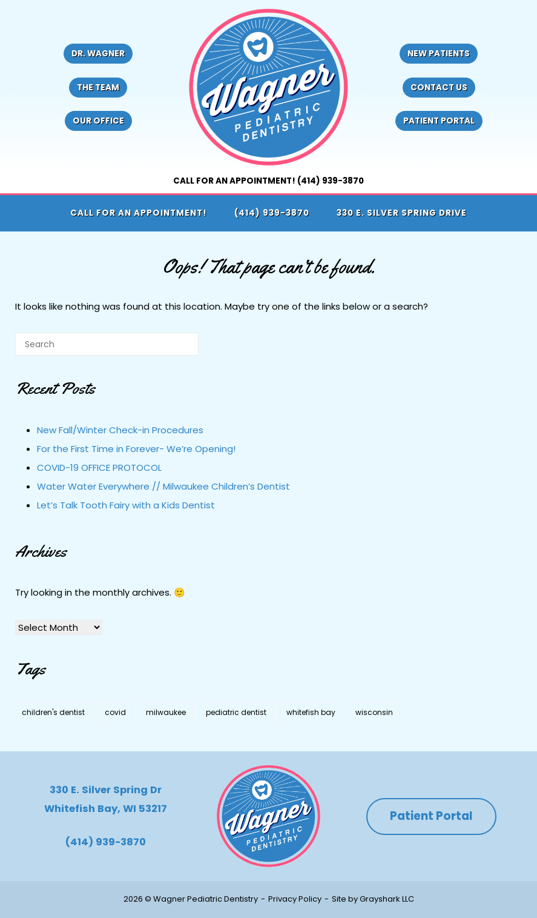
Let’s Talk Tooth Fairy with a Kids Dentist (126, 505)
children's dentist (53, 712)
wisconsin (374, 712)
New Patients (438, 53)
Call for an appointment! (138, 213)
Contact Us (438, 87)
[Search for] (107, 344)
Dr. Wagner (98, 53)
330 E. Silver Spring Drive (402, 213)
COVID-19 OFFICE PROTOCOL (99, 467)
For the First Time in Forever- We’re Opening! (136, 448)
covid (115, 712)
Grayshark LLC (387, 899)
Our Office (98, 121)
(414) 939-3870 (271, 213)
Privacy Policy (294, 899)
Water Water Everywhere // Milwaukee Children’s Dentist (163, 486)
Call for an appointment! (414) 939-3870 (268, 181)
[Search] (171, 349)
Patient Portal (439, 121)
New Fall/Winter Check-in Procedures (120, 430)
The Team (98, 87)
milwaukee (166, 712)
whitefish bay (310, 712)
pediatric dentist (236, 712)
